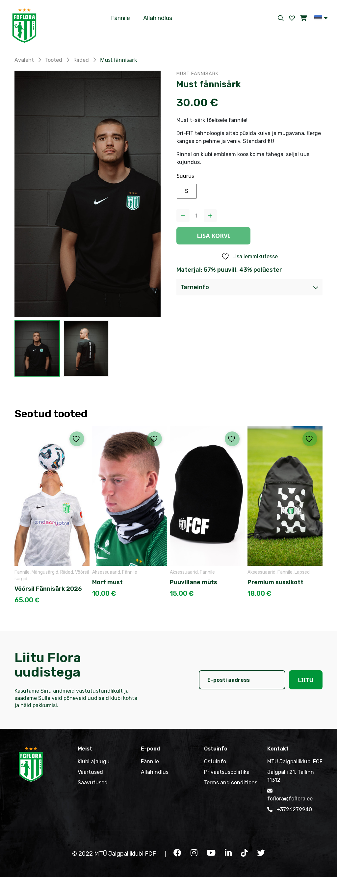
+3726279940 (289, 809)
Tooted (53, 60)
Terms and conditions (230, 782)
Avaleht (24, 60)
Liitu (306, 680)
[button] (321, 17)
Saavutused (93, 782)
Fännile (120, 18)
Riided (81, 60)
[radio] (186, 191)
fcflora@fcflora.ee (290, 794)
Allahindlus (157, 18)
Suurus (185, 175)
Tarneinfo (194, 287)
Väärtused (90, 772)
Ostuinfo (215, 761)
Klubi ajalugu (94, 761)
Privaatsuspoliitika (226, 772)
